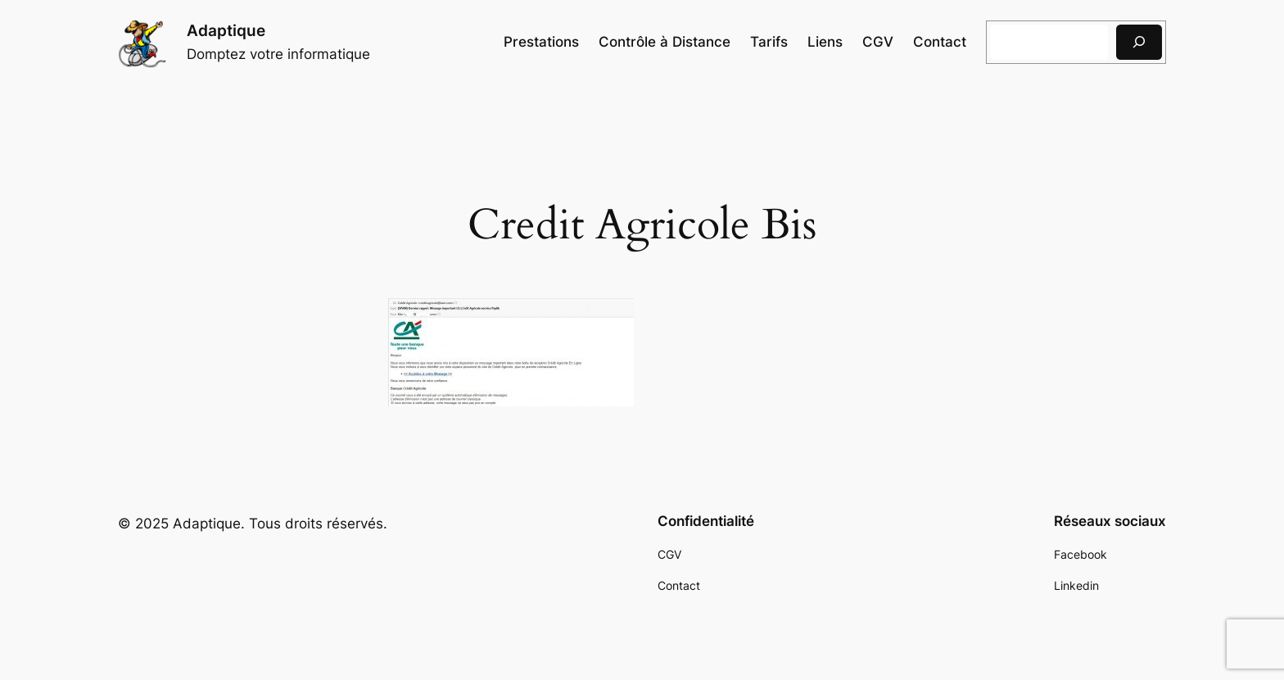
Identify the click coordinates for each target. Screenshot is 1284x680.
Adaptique (226, 30)
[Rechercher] (1139, 42)
